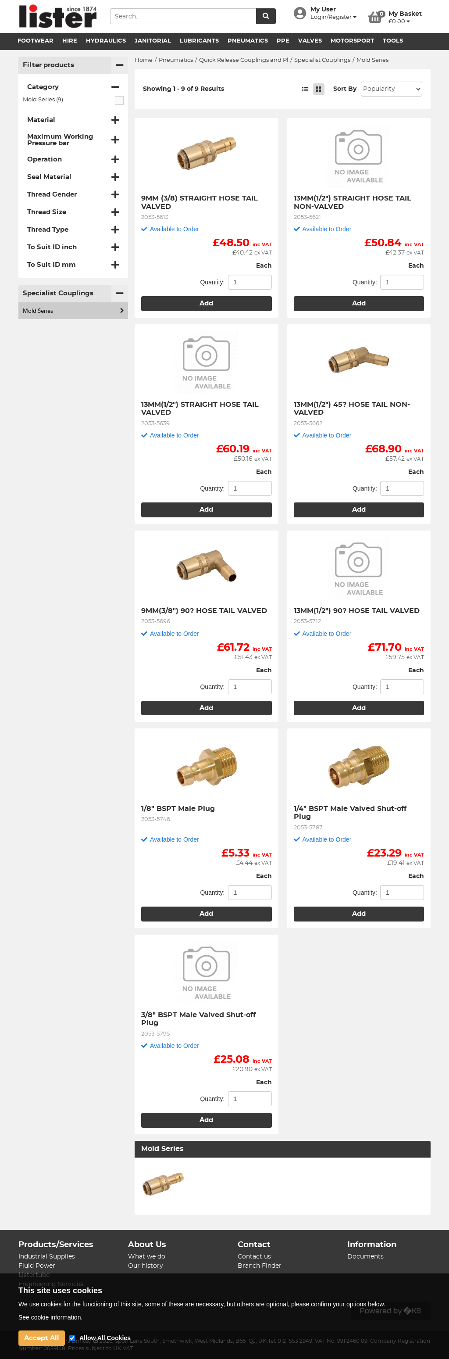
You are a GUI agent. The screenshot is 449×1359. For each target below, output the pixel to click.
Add (206, 303)
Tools (393, 41)
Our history (145, 1266)
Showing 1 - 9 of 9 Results (183, 89)
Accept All (41, 1338)
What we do (146, 1257)
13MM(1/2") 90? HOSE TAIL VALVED (357, 610)
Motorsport (352, 41)
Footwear (35, 41)
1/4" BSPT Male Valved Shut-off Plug (351, 812)
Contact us (254, 1257)
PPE (283, 41)
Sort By (344, 89)
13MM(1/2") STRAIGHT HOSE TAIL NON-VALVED (353, 202)
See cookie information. (50, 1317)
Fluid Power (36, 1266)
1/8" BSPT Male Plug (178, 808)
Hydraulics (106, 41)
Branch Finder (260, 1266)
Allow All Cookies (105, 1337)
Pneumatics (248, 41)
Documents (365, 1257)
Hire (69, 41)
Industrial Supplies (46, 1257)
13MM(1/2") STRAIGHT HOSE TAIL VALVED (201, 408)
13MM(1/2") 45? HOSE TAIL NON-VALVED (352, 408)
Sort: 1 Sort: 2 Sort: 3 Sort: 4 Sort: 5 (391, 89)
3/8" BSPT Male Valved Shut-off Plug (199, 1018)
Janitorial (153, 41)
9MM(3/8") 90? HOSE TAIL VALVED (204, 610)
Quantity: (212, 282)
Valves (310, 41)
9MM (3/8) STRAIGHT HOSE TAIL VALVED (200, 202)
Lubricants (199, 41)
